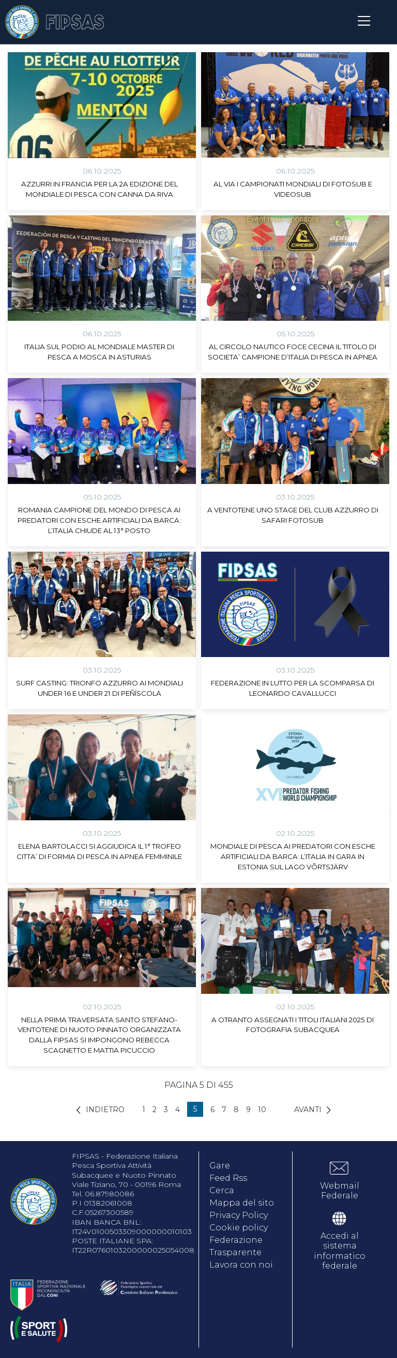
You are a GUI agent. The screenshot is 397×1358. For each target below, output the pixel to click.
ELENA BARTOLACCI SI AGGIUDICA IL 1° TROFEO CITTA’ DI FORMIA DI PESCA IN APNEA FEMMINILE (99, 851)
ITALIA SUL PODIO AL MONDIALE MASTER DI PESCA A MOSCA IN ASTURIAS (99, 351)
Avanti (308, 1109)
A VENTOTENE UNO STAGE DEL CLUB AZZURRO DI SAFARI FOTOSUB (292, 515)
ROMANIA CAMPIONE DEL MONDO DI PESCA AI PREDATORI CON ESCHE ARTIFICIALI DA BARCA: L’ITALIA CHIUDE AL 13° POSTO (99, 520)
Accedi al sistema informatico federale (339, 1251)
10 (262, 1109)
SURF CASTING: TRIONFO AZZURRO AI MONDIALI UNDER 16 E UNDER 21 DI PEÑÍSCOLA (99, 688)
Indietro (105, 1109)
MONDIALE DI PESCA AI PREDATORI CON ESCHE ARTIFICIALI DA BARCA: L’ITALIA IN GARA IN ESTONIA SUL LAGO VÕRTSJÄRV (292, 856)
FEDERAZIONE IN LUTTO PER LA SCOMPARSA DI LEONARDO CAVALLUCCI (292, 688)
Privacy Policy (238, 1215)
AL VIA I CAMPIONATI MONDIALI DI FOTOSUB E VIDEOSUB (292, 189)
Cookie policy (238, 1227)
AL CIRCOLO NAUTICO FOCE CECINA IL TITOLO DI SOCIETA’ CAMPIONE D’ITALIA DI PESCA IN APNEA (292, 351)
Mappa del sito (241, 1203)
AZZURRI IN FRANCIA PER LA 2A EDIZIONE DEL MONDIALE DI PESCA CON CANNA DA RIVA (99, 189)
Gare (219, 1165)
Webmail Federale (339, 1190)
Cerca (221, 1190)
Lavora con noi (241, 1265)
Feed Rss (228, 1178)
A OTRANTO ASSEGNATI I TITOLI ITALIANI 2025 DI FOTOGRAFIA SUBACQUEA (292, 1025)
